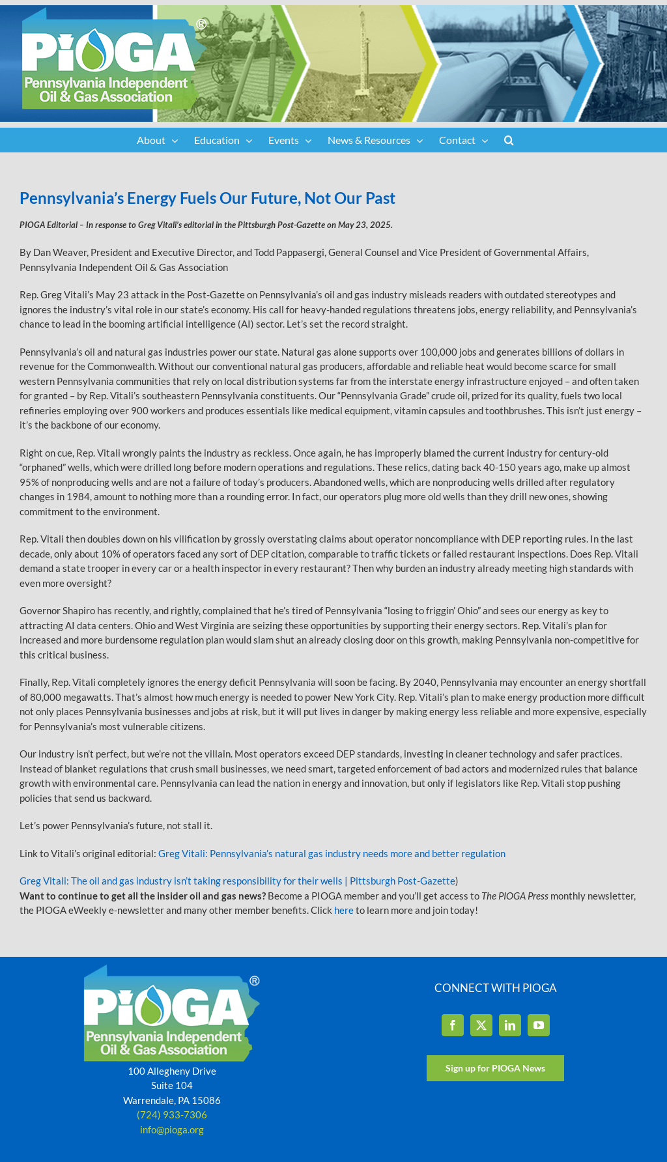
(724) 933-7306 (172, 1114)
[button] (509, 140)
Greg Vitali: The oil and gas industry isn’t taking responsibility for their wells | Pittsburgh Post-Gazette (237, 880)
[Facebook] (453, 1025)
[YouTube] (539, 1025)
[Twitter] (481, 1025)
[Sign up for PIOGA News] (495, 1068)
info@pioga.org (172, 1129)
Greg (169, 853)
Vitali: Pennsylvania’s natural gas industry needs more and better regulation (342, 853)
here (344, 910)
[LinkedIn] (510, 1025)
